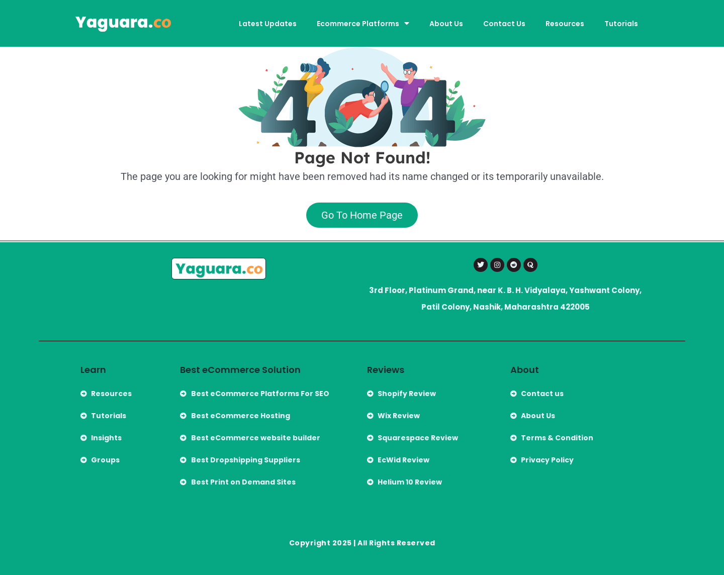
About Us (446, 24)
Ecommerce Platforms (363, 23)
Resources (565, 24)
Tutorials (621, 24)
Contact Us (504, 24)
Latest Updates (268, 24)
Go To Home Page (362, 215)
